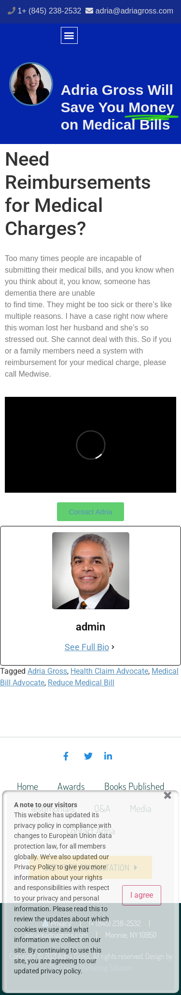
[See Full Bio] (113, 647)
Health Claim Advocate (109, 671)
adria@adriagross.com (134, 11)
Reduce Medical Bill (81, 682)
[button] (69, 35)
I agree (141, 895)
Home (27, 786)
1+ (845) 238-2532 (50, 11)
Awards (71, 786)
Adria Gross (47, 671)
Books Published (134, 786)
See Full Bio (87, 647)
